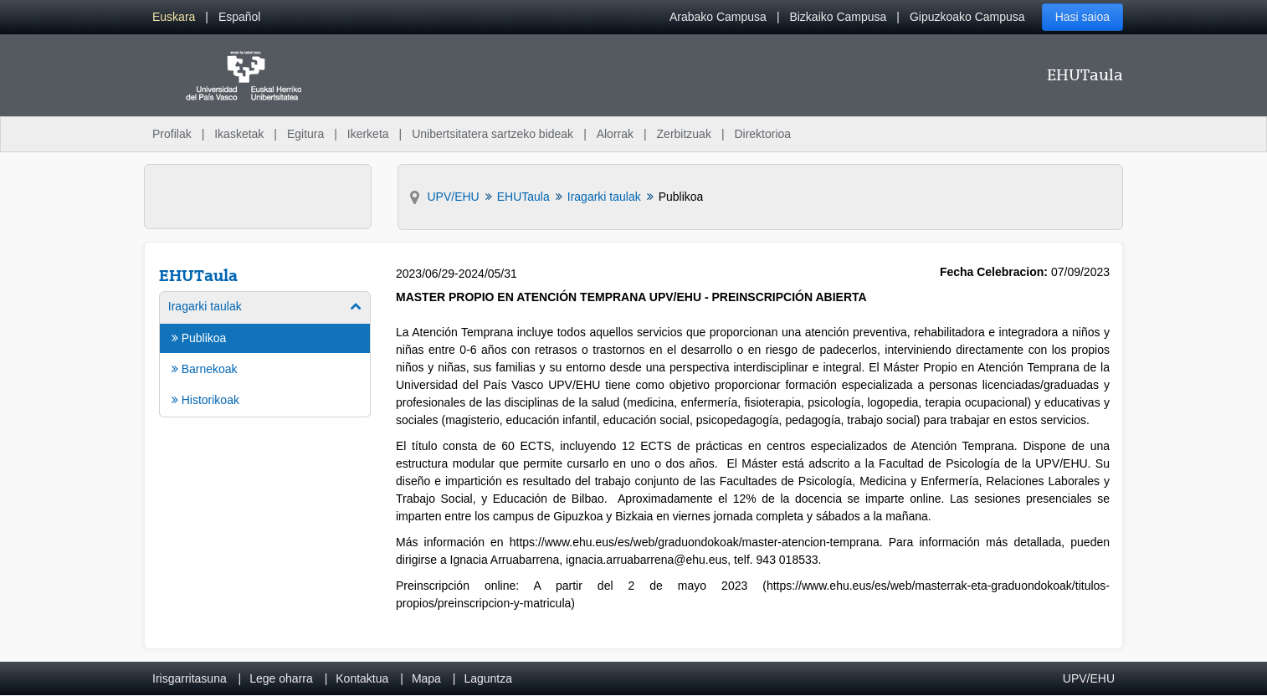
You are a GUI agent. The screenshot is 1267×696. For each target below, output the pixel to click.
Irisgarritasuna (189, 678)
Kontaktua (362, 678)
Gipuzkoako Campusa (967, 16)
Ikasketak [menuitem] (239, 134)
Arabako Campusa (718, 16)
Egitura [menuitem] (305, 134)
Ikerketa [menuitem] (368, 134)
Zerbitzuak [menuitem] (684, 134)
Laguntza (488, 678)
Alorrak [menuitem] (615, 134)
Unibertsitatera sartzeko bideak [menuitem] (492, 134)
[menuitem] (173, 17)
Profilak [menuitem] (172, 134)
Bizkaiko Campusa (837, 16)
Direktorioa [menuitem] (762, 134)
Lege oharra (281, 678)
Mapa (426, 678)
